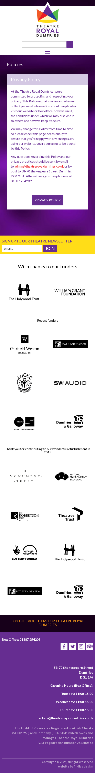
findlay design (83, 766)
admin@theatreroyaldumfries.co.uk (39, 166)
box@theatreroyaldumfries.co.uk (67, 718)
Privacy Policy (48, 200)
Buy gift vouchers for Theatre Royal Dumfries (47, 623)
